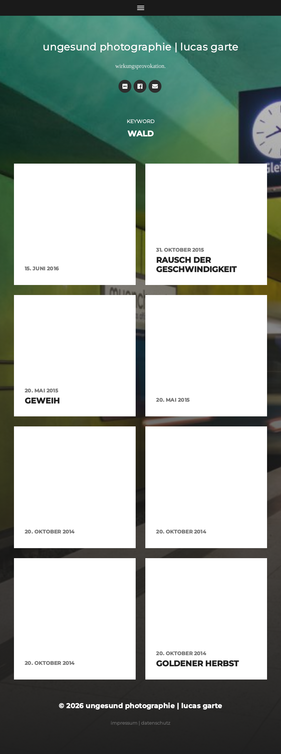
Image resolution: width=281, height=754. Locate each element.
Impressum (124, 723)
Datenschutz (155, 723)
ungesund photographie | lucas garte (140, 47)
